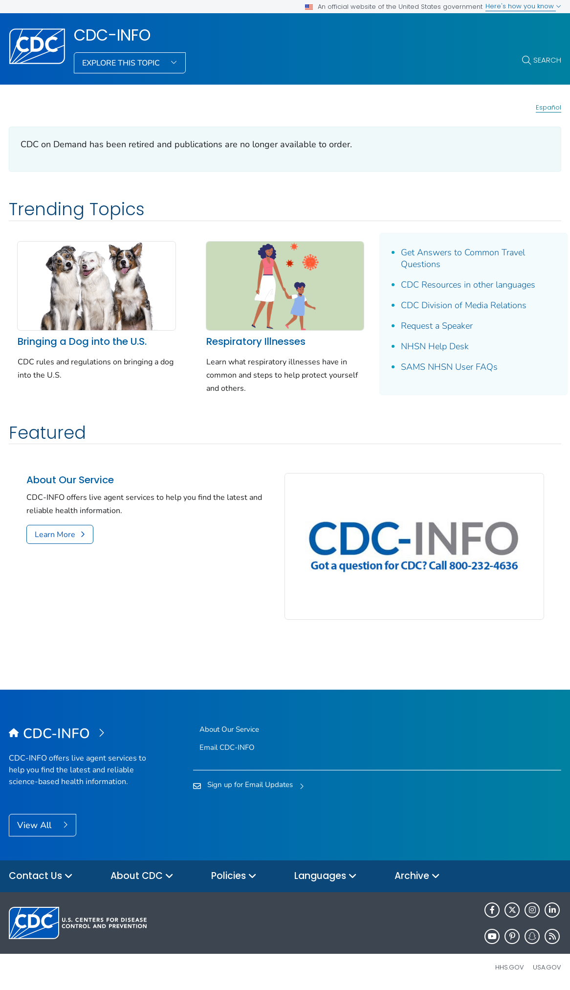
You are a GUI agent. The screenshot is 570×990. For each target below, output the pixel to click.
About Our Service (70, 480)
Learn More (55, 534)
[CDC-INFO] (78, 734)
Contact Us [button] (41, 876)
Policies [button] (234, 876)
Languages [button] (325, 876)
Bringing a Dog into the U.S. (82, 341)
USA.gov (547, 967)
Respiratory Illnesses (256, 341)
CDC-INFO (112, 35)
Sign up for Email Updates (250, 784)
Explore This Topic (122, 63)
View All (35, 825)
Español (548, 107)
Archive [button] (417, 876)
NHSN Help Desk (435, 346)
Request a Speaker (437, 326)
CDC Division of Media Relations (463, 305)
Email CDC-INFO (227, 747)
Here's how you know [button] (523, 6)
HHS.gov (509, 967)
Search (547, 60)
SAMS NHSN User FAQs (449, 367)
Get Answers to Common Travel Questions (463, 258)
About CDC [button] (142, 876)
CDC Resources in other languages (468, 285)
